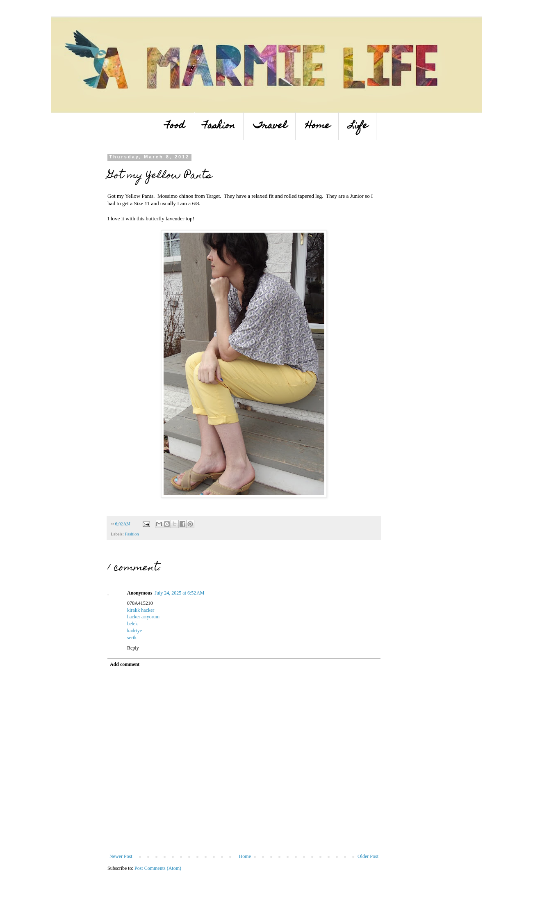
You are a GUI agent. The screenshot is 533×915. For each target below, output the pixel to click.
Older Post (368, 856)
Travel (270, 126)
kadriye (134, 631)
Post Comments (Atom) (157, 868)
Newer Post (120, 856)
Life (358, 126)
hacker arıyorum (143, 617)
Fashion (219, 126)
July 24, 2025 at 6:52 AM (179, 593)
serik (132, 637)
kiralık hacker (140, 610)
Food (174, 126)
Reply (133, 648)
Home (317, 126)
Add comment (124, 664)
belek (132, 624)
